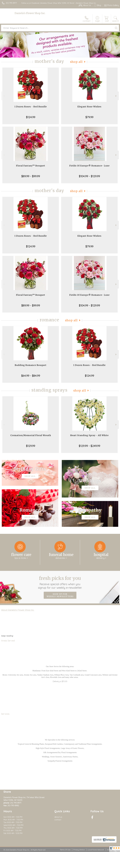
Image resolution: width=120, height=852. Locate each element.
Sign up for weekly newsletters (60, 595)
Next (116, 96)
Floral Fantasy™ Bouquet (30, 165)
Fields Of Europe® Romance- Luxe (89, 165)
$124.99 (30, 117)
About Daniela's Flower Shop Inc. (17, 609)
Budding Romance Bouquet (30, 365)
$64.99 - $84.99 (30, 375)
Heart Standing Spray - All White (89, 435)
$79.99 (89, 117)
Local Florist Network (96, 850)
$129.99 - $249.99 (89, 446)
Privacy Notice (79, 850)
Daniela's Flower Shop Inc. (30, 13)
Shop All (76, 62)
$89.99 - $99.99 (30, 176)
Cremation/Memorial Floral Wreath (30, 435)
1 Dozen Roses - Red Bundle (30, 106)
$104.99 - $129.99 (89, 176)
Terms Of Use (65, 850)
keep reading (7, 636)
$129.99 (30, 446)
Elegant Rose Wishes (89, 106)
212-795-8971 (11, 3)
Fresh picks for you (60, 582)
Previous (3, 96)
